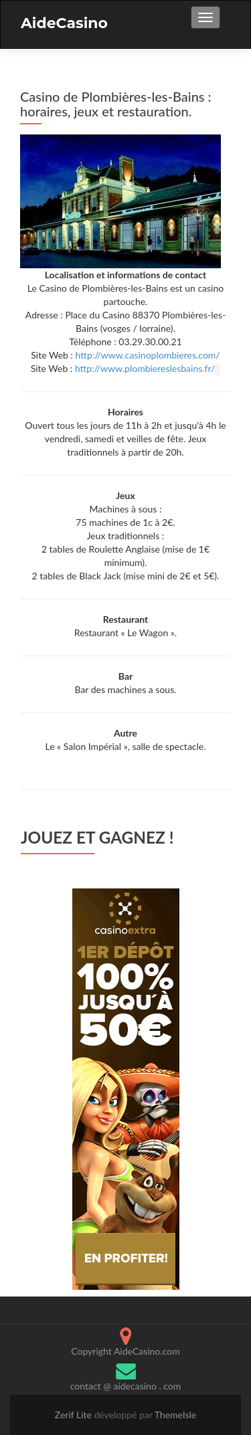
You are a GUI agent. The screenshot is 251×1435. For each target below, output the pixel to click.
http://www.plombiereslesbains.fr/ (145, 368)
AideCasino (64, 23)
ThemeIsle (176, 1414)
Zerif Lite (74, 1414)
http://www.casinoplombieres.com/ (148, 355)
